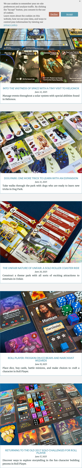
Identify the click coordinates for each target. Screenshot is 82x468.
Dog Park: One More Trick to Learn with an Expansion (41, 178)
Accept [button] (69, 14)
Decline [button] (54, 14)
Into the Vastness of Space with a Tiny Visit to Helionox (41, 88)
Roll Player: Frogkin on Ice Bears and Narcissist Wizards (41, 359)
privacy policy (10, 25)
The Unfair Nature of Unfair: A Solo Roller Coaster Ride (41, 268)
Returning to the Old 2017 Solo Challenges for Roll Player (41, 451)
